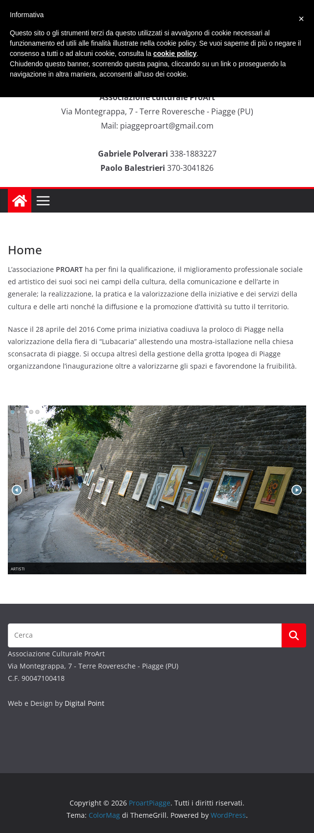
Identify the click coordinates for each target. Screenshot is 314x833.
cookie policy (175, 53)
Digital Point (84, 703)
